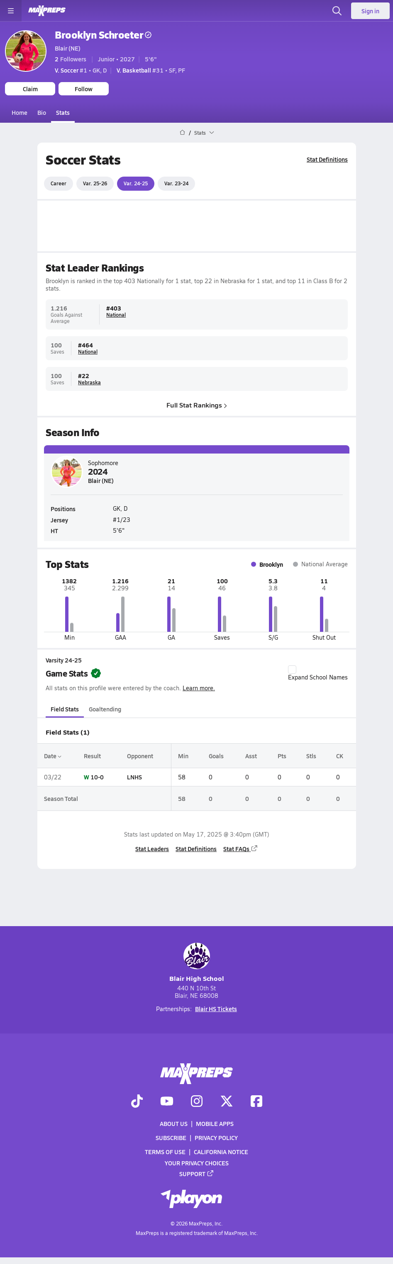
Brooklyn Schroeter (103, 34)
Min (183, 755)
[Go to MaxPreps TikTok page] (137, 1101)
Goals (215, 755)
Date (52, 755)
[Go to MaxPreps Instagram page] (196, 1101)
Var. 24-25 (136, 183)
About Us (174, 1123)
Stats (63, 112)
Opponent (140, 755)
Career (58, 183)
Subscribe (171, 1138)
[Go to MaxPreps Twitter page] (226, 1101)
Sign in (370, 11)
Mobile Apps (215, 1123)
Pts (281, 755)
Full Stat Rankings (196, 404)
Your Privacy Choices (197, 1163)
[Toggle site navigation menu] (11, 11)
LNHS (134, 777)
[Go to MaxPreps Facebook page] (256, 1101)
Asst (251, 755)
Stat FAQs (240, 848)
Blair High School (196, 963)
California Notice (221, 1152)
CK (339, 755)
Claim (30, 89)
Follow (84, 89)
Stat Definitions (327, 159)
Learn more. (199, 688)
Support (196, 1173)
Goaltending (105, 709)
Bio (41, 112)
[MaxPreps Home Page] (182, 132)
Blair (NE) (68, 48)
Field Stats (65, 709)
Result (92, 755)
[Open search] (337, 11)
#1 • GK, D (81, 70)
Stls (311, 755)
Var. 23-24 (176, 183)
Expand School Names (318, 673)
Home (19, 112)
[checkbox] (292, 669)
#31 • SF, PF (151, 70)
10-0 (97, 777)
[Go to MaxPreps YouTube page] (166, 1101)
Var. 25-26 (95, 183)
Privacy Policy (216, 1138)
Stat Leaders (152, 848)
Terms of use (165, 1152)
